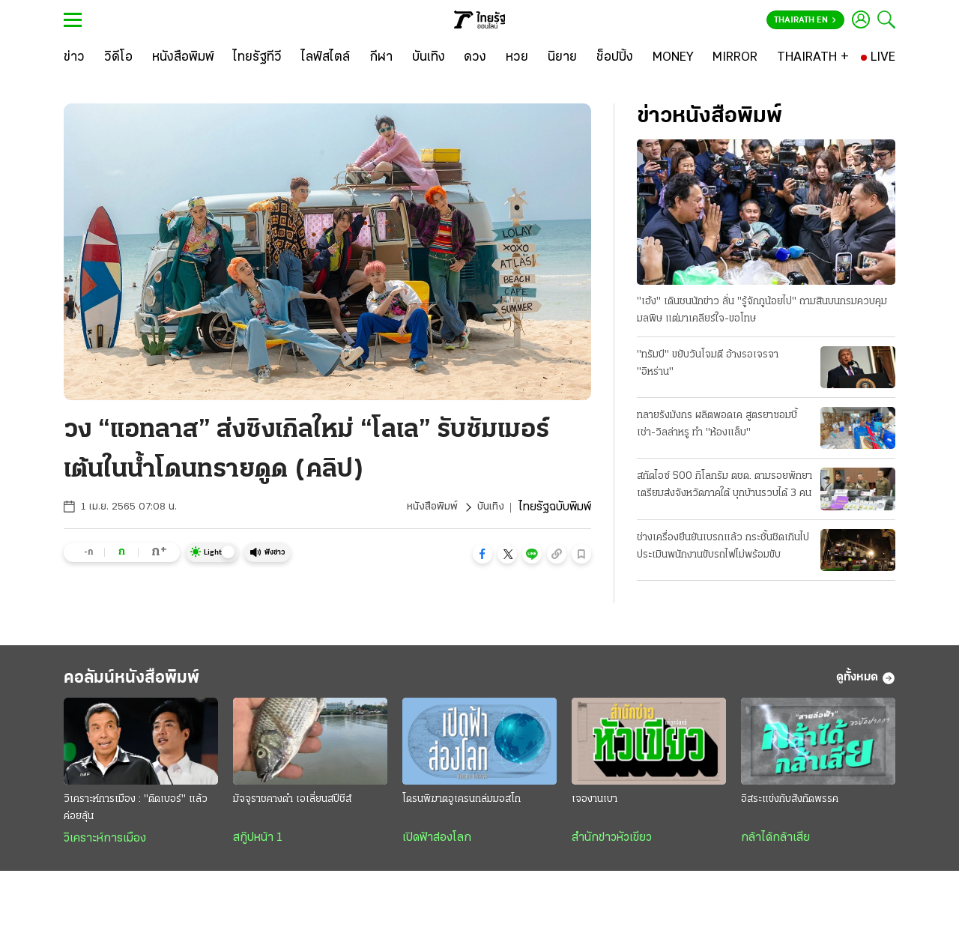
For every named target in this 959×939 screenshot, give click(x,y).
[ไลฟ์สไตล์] (325, 57)
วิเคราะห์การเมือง (105, 845)
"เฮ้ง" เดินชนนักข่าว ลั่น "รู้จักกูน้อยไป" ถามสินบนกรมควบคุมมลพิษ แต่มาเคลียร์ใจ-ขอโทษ (762, 311)
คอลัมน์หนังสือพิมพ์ (152, 681)
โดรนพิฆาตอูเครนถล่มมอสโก (461, 806)
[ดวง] (475, 57)
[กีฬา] (381, 57)
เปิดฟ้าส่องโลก (436, 845)
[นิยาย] (562, 57)
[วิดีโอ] (118, 57)
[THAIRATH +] (813, 57)
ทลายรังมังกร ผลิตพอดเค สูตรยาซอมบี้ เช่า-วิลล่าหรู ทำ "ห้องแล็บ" (717, 425)
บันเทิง (489, 507)
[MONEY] (673, 57)
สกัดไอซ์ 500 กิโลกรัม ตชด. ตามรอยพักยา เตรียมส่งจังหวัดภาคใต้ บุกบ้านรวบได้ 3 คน (723, 488)
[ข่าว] (74, 57)
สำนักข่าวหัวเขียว (612, 845)
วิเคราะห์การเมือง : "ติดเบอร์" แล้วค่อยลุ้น (136, 814)
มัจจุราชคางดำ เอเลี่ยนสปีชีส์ (292, 806)
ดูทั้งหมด (865, 682)
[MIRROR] (735, 57)
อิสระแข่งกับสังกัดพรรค (789, 806)
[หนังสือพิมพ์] (183, 57)
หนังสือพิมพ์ (427, 507)
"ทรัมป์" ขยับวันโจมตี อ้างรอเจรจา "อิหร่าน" (707, 364)
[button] (482, 554)
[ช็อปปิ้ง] (614, 57)
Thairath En (805, 20)
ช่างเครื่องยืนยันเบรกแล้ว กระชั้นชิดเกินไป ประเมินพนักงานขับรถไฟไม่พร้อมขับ (723, 547)
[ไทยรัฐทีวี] (257, 57)
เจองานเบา (594, 806)
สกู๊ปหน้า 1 (257, 845)
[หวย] (517, 57)
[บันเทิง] (428, 57)
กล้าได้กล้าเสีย (775, 845)
